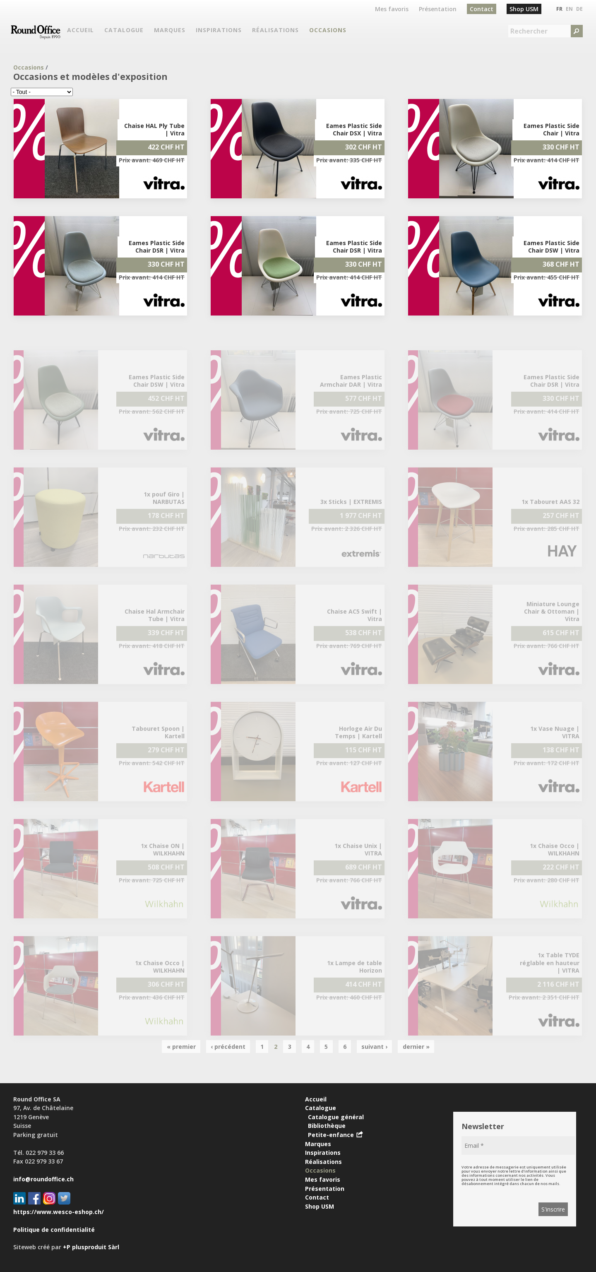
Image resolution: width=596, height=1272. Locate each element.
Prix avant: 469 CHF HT (152, 160)
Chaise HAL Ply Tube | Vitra (154, 129)
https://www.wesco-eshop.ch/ (58, 1212)
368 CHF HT (561, 264)
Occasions (28, 67)
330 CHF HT (561, 147)
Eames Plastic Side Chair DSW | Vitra (551, 246)
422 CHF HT (166, 147)
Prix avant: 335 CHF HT (349, 160)
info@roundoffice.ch (43, 1179)
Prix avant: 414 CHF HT (546, 160)
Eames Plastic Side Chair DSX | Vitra (354, 129)
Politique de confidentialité (54, 1229)
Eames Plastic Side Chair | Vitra (551, 129)
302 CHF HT (363, 147)
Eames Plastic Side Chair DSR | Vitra (157, 246)
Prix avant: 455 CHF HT (546, 277)
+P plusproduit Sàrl (91, 1247)
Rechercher (529, 31)
